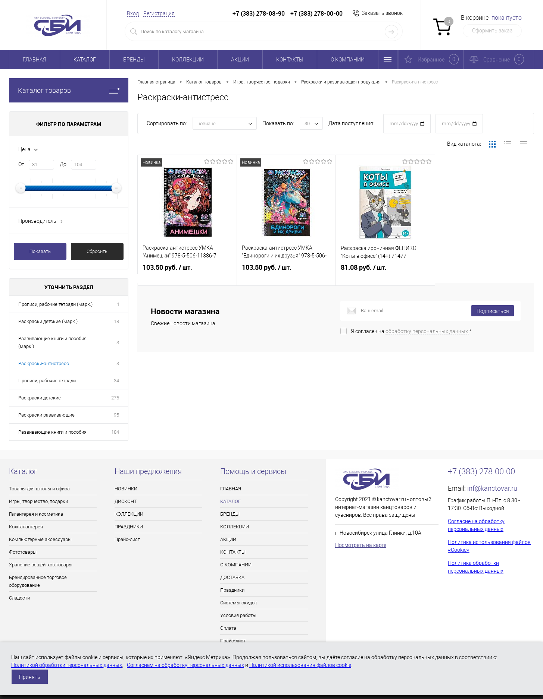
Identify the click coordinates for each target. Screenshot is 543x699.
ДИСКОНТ (126, 501)
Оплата (228, 628)
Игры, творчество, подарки (38, 501)
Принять (29, 677)
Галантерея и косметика (36, 514)
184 (115, 432)
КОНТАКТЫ (289, 60)
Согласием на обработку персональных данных (185, 665)
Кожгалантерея (26, 526)
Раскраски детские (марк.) (48, 321)
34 (116, 380)
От (21, 164)
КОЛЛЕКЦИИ (188, 60)
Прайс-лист (127, 539)
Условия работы (238, 615)
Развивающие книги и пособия (52, 432)
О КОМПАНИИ (348, 60)
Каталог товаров (68, 90)
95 (116, 415)
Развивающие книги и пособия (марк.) (52, 342)
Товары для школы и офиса (39, 488)
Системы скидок (238, 602)
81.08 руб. (385, 275)
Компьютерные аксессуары (40, 539)
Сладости (19, 598)
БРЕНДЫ (134, 60)
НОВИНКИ (126, 488)
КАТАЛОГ (85, 60)
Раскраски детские (39, 398)
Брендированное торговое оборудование (38, 581)
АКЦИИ (240, 60)
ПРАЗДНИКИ (129, 526)
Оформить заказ (492, 31)
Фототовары (23, 552)
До (63, 164)
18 (116, 321)
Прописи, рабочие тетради (47, 380)
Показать (40, 251)
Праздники (232, 590)
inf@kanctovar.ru (492, 488)
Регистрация (159, 13)
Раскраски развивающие (46, 415)
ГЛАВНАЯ (34, 60)
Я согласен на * (411, 343)
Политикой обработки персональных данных (66, 665)
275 (115, 398)
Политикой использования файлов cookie (300, 665)
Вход (133, 13)
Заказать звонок (382, 13)
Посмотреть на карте (360, 545)
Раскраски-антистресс (43, 363)
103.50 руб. (187, 275)
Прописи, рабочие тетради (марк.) (55, 304)
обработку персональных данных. (427, 343)
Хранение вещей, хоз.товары (40, 564)
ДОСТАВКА (232, 577)
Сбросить (97, 251)
